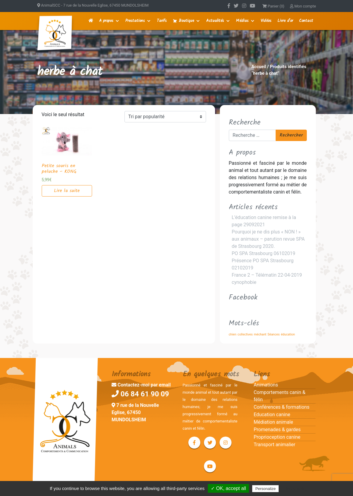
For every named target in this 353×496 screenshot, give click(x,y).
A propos (106, 21)
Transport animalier (274, 444)
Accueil (258, 66)
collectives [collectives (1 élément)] (245, 334)
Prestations (135, 21)
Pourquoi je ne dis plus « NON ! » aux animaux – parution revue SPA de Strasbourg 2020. (268, 239)
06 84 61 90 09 (140, 394)
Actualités (215, 21)
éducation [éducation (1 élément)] (288, 334)
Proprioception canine (277, 437)
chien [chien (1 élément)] (233, 334)
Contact (306, 21)
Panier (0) (273, 6)
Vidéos (266, 21)
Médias (242, 21)
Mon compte (303, 6)
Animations (266, 385)
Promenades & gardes (277, 429)
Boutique (186, 21)
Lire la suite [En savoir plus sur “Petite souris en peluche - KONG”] (67, 190)
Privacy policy (294, 488)
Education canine (272, 414)
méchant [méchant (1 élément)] (260, 334)
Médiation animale (273, 422)
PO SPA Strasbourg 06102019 (263, 253)
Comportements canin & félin (280, 395)
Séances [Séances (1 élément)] (274, 334)
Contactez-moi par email (141, 385)
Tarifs (162, 21)
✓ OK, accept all (228, 488)
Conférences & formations (282, 407)
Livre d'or (285, 21)
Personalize (265, 488)
